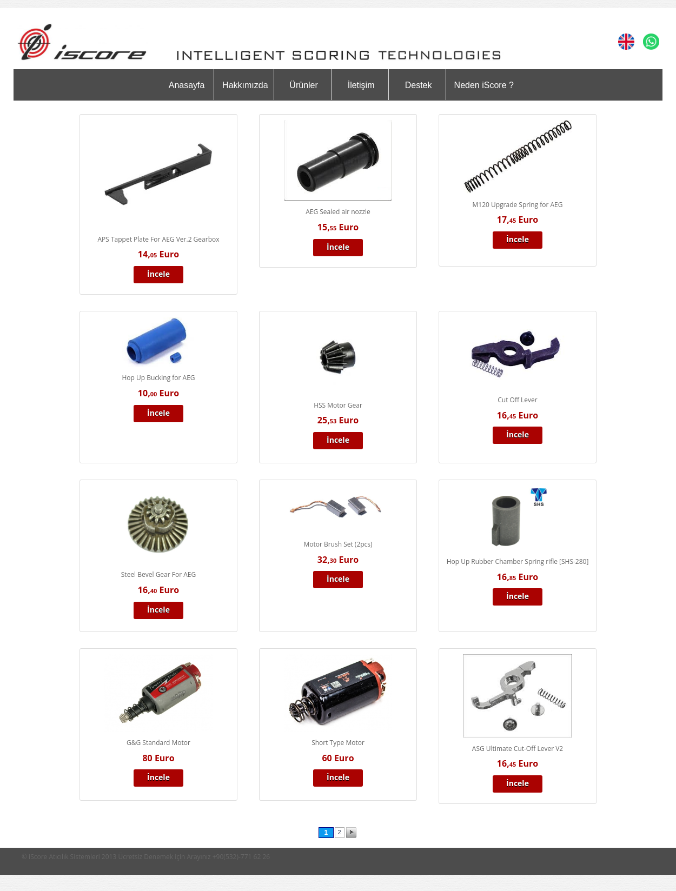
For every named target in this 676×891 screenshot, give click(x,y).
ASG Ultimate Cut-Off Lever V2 (517, 748)
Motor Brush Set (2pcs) (337, 544)
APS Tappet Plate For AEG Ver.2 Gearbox (159, 239)
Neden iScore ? (484, 85)
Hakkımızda (245, 85)
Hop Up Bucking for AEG (158, 377)
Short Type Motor (338, 742)
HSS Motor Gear (338, 405)
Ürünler (303, 85)
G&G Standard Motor (158, 742)
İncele (158, 274)
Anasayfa (187, 85)
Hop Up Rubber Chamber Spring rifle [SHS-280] (518, 561)
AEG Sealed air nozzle (338, 211)
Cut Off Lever (517, 399)
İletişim (361, 85)
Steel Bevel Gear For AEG (158, 574)
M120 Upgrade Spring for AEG (518, 204)
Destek (418, 85)
